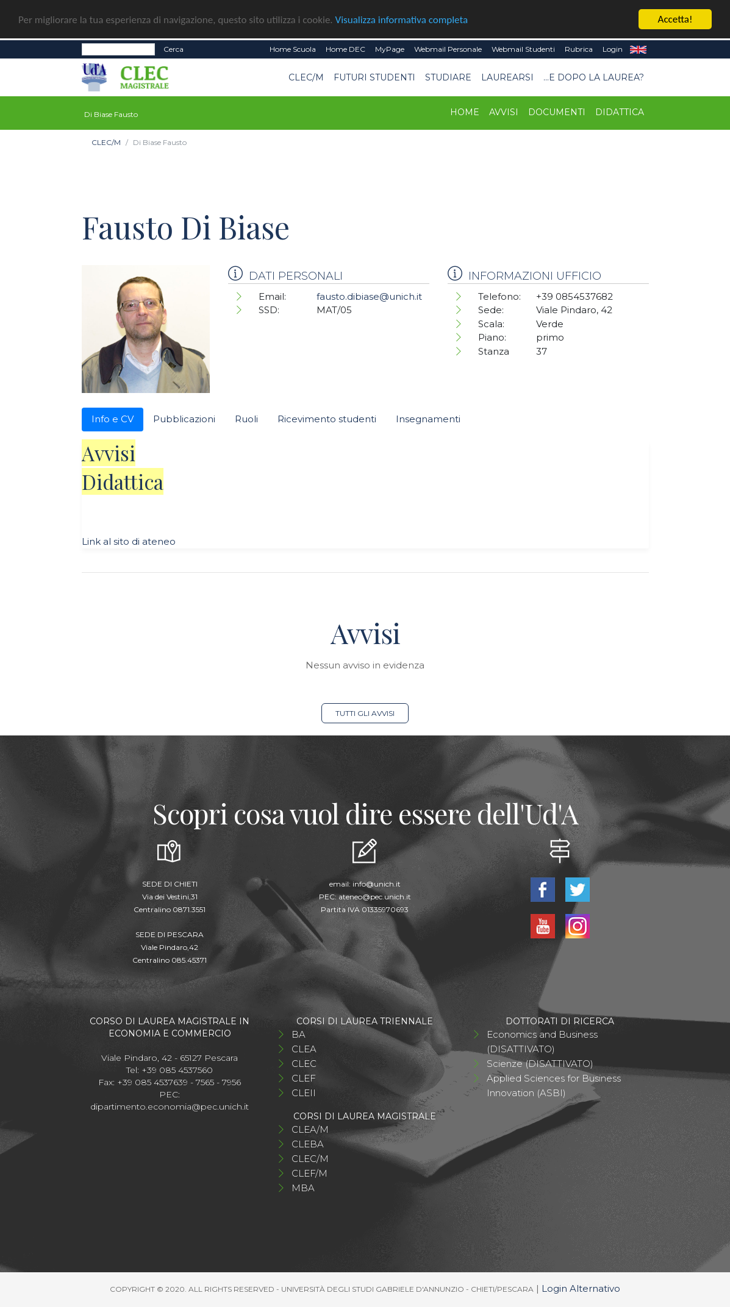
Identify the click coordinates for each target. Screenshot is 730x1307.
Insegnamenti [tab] (428, 419)
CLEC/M (306, 77)
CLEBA (308, 1144)
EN (638, 49)
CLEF (304, 1078)
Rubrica (579, 49)
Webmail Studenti (523, 49)
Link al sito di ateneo (129, 541)
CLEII (304, 1093)
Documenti (556, 112)
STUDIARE (448, 77)
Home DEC (345, 49)
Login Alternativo (581, 1288)
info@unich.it (376, 883)
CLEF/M (309, 1173)
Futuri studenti (374, 77)
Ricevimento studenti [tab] (326, 419)
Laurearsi (507, 77)
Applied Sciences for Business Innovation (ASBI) (554, 1085)
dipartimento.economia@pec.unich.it (169, 1106)
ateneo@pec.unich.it (374, 896)
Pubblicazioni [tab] (184, 419)
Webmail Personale (448, 49)
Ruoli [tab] (246, 419)
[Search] (118, 49)
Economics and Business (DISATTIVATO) (542, 1042)
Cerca (173, 49)
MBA (303, 1188)
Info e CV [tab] (112, 419)
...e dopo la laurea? (593, 77)
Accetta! (675, 19)
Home (464, 112)
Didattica (619, 112)
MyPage (389, 49)
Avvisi (503, 112)
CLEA (304, 1049)
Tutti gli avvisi (365, 713)
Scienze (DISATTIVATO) (540, 1063)
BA (299, 1034)
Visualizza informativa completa (401, 19)
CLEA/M (310, 1129)
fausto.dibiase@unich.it (369, 296)
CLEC (304, 1063)
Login (613, 49)
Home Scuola (293, 49)
